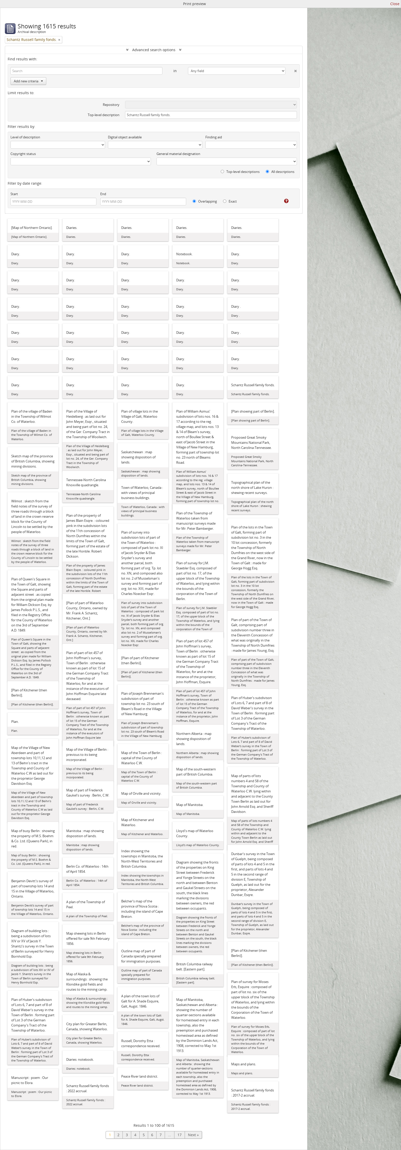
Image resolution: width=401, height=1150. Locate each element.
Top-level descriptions (240, 171)
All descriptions (280, 171)
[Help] (282, 201)
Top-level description (103, 115)
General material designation (178, 153)
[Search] (86, 71)
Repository (111, 104)
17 (179, 1134)
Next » (193, 1134)
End (103, 194)
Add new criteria (28, 81)
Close (394, 3)
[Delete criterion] (291, 70)
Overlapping (205, 201)
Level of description (25, 137)
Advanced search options (153, 49)
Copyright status (23, 153)
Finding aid (213, 137)
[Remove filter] (59, 39)
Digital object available (125, 137)
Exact (230, 201)
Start (14, 194)
